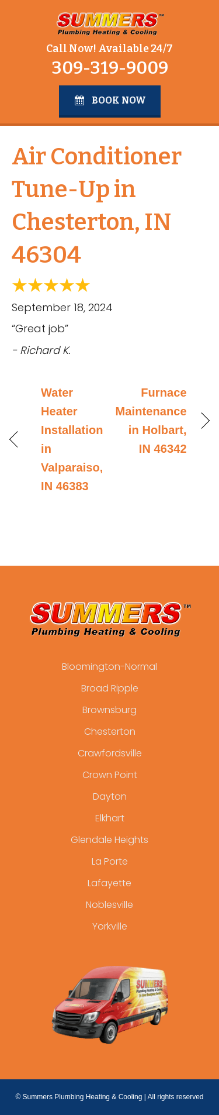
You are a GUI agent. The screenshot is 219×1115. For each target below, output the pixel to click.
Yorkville (109, 926)
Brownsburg (109, 710)
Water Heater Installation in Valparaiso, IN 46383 (72, 439)
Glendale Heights (109, 839)
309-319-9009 (109, 67)
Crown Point (109, 775)
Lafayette (109, 883)
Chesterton (109, 731)
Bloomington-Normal (109, 666)
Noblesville (109, 904)
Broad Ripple (109, 688)
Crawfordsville (110, 753)
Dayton (110, 796)
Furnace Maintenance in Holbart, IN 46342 (151, 420)
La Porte (110, 861)
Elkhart (109, 818)
